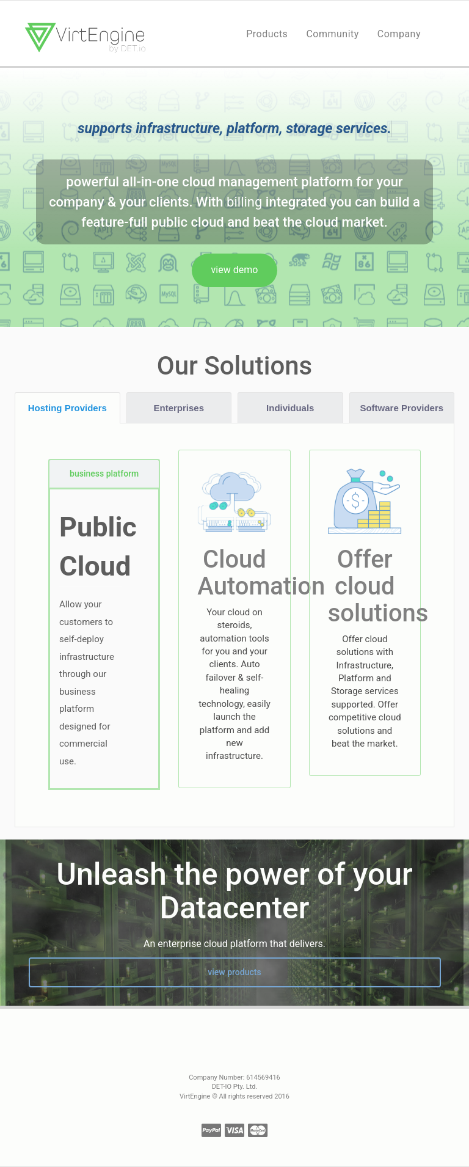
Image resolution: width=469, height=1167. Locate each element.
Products (267, 34)
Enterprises (178, 408)
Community (332, 34)
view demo (234, 270)
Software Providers (401, 408)
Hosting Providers (67, 408)
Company (399, 34)
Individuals (290, 408)
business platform (104, 473)
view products (234, 972)
